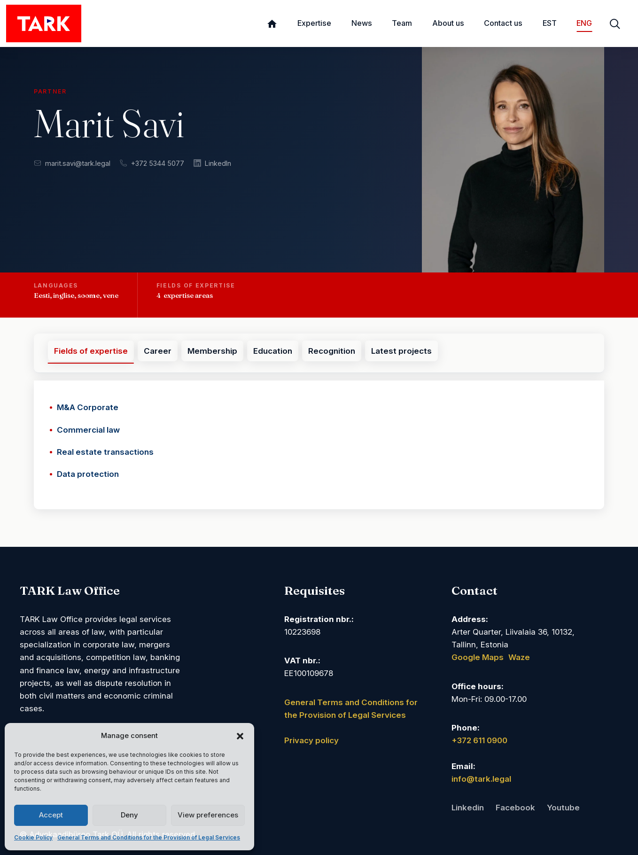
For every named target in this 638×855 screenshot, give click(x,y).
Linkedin (467, 807)
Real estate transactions (105, 452)
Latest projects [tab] (401, 351)
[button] (240, 735)
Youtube (563, 807)
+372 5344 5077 (152, 163)
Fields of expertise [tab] (91, 351)
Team (402, 23)
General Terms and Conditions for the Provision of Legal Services (148, 837)
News (361, 23)
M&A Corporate (87, 407)
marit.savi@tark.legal (72, 163)
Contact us (503, 23)
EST (550, 23)
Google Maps (477, 657)
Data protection (88, 474)
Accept (51, 814)
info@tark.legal (481, 779)
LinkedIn (212, 163)
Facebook (515, 807)
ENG (584, 23)
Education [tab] (272, 351)
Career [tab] (157, 351)
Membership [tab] (212, 351)
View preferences (208, 814)
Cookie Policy (33, 837)
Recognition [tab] (331, 351)
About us (448, 23)
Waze (519, 657)
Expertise (314, 23)
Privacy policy (311, 740)
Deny (129, 814)
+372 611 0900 (479, 740)
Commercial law (88, 430)
